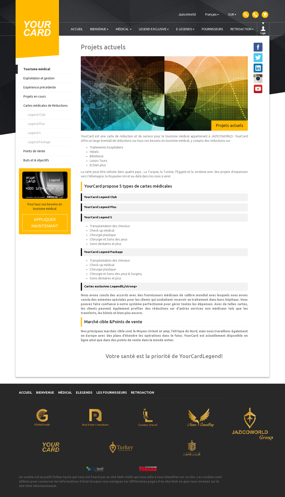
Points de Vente (34, 151)
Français (212, 14)
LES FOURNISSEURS (111, 392)
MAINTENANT (45, 222)
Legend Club (36, 114)
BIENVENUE (99, 29)
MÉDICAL (124, 29)
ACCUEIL (77, 29)
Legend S (34, 133)
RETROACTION (242, 29)
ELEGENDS (84, 392)
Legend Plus (36, 124)
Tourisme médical (36, 69)
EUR (232, 14)
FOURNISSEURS (212, 29)
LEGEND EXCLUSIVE (154, 29)
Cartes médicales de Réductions (45, 105)
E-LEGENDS (185, 29)
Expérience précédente (39, 87)
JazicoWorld (187, 14)
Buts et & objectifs (36, 160)
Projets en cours (34, 96)
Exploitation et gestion (39, 78)
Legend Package (39, 142)
